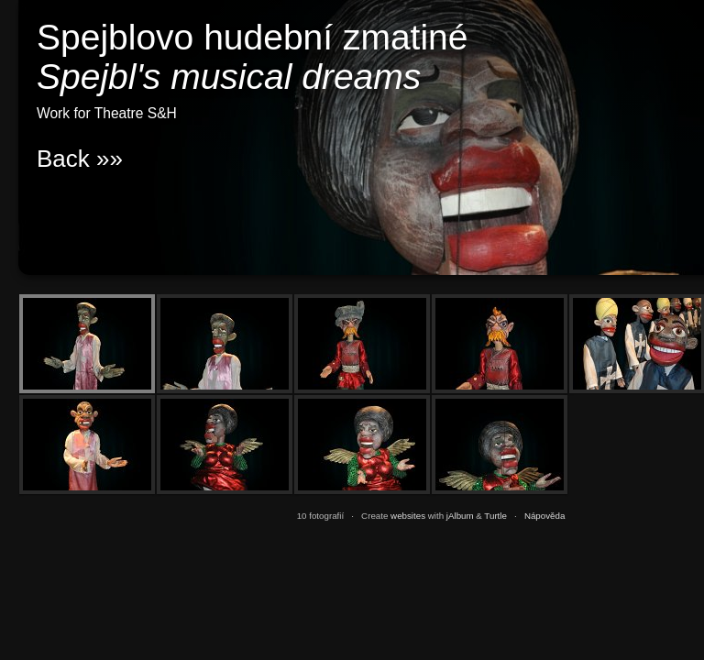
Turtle (495, 516)
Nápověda (544, 516)
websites (407, 516)
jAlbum (460, 516)
